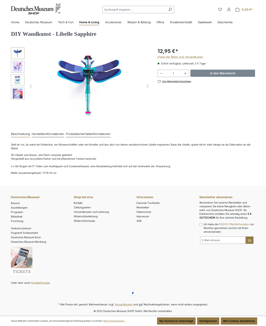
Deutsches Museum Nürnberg (28, 241)
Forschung (17, 221)
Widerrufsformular (84, 220)
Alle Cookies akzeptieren (239, 320)
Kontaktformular (40, 282)
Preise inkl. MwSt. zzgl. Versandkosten (180, 56)
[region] (80, 85)
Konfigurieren (208, 320)
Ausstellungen (19, 207)
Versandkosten (124, 304)
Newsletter (143, 207)
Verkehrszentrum (21, 228)
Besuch (15, 203)
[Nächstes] (147, 86)
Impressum (143, 216)
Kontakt (78, 202)
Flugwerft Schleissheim (24, 232)
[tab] (20, 134)
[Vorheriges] (30, 86)
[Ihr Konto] (229, 9)
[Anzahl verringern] (161, 73)
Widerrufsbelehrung (86, 216)
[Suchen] (170, 9)
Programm (17, 212)
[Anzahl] (173, 73)
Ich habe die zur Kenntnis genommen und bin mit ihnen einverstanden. (229, 228)
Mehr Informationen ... (114, 321)
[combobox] (134, 9)
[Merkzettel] (220, 9)
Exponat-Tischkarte (148, 202)
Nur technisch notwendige (176, 320)
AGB (139, 220)
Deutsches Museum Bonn (26, 237)
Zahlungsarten (82, 207)
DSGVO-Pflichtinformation (234, 224)
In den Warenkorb (222, 73)
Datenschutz (144, 211)
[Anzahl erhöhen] (185, 73)
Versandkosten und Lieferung (91, 211)
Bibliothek (17, 216)
